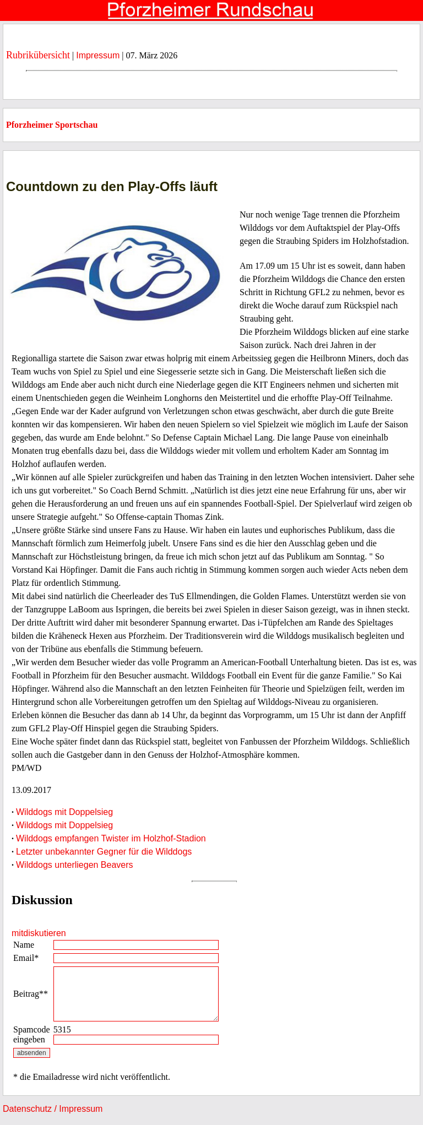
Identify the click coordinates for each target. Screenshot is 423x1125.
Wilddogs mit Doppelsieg (64, 812)
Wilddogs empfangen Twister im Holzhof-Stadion (111, 838)
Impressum (98, 55)
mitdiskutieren (39, 933)
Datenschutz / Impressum (52, 1108)
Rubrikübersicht (38, 55)
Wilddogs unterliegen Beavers (74, 864)
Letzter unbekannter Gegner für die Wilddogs (104, 851)
